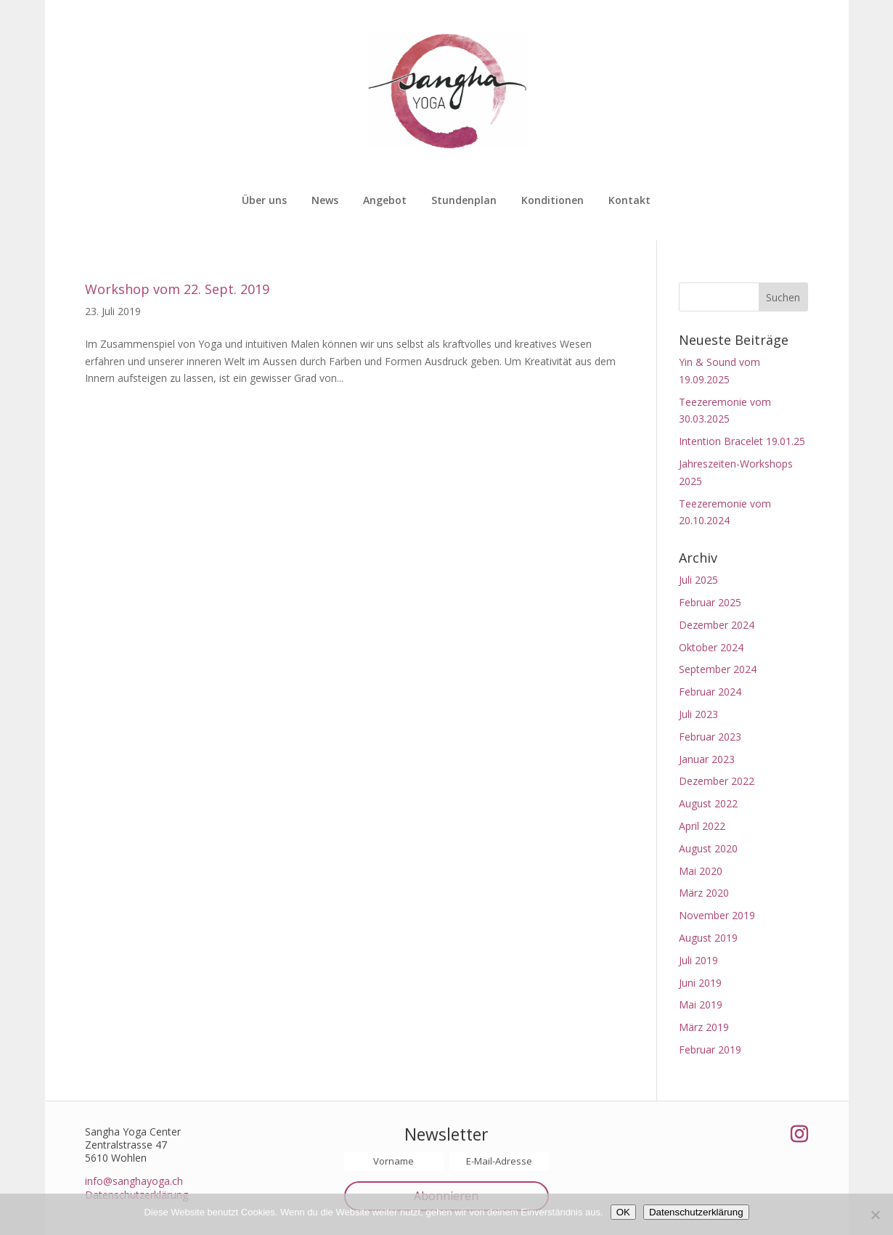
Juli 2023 (698, 714)
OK (623, 1212)
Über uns (264, 201)
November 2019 (717, 915)
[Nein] (875, 1214)
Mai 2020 (700, 871)
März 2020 (704, 893)
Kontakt (629, 201)
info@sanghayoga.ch (134, 1181)
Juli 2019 (698, 960)
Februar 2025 (710, 602)
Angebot (385, 201)
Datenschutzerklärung (696, 1212)
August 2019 (708, 938)
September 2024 (718, 669)
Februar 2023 (710, 736)
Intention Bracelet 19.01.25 (742, 441)
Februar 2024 (710, 691)
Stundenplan (464, 201)
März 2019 (704, 1027)
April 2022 (702, 826)
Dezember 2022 (716, 781)
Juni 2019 (700, 983)
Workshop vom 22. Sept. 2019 (177, 289)
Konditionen (552, 201)
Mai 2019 (700, 1004)
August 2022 (708, 803)
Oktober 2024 (711, 647)
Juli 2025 (698, 580)
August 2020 (708, 848)
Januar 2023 (707, 759)
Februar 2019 (710, 1049)
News (324, 201)
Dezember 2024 (716, 625)
